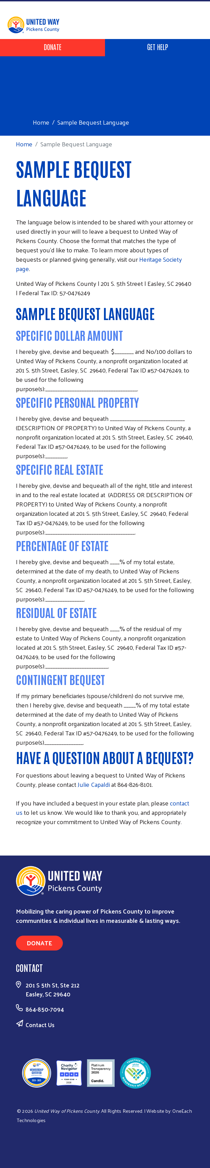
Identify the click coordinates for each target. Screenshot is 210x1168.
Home (41, 122)
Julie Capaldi (94, 784)
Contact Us (40, 1025)
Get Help (157, 46)
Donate (52, 46)
